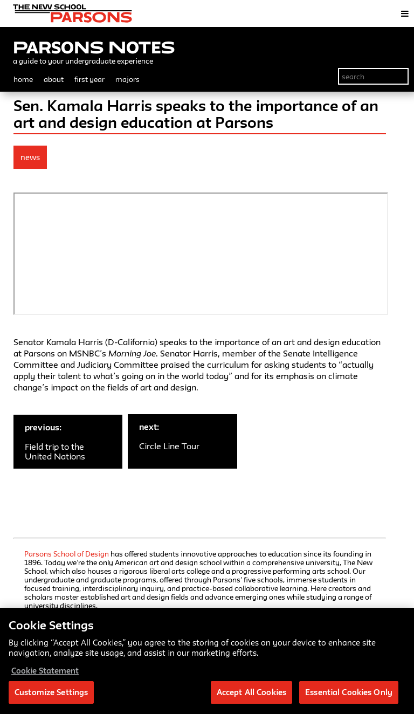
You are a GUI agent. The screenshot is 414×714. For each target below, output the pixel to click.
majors (127, 79)
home (23, 79)
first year (89, 79)
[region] (207, 661)
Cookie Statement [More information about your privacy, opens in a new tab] (45, 670)
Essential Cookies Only (348, 692)
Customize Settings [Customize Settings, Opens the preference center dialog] (51, 692)
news (30, 157)
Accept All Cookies (251, 692)
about (54, 79)
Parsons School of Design (66, 554)
